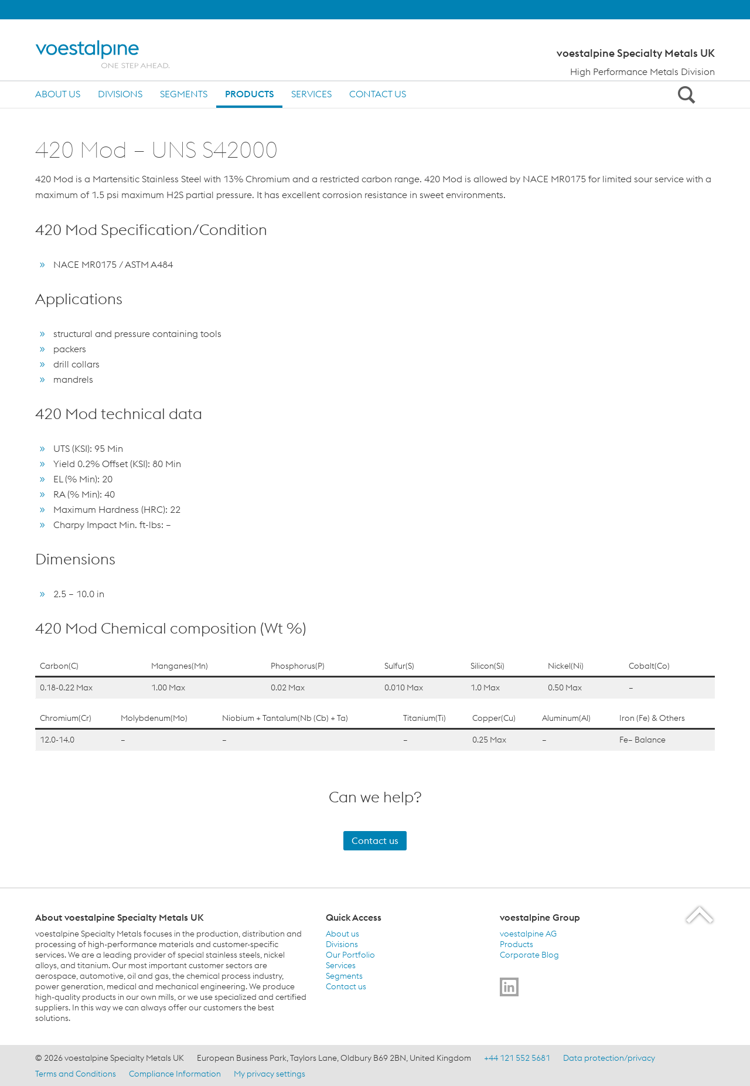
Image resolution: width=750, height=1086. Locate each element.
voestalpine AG (528, 933)
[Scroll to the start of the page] (700, 914)
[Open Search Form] (684, 94)
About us (57, 94)
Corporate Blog (529, 954)
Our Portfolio (350, 954)
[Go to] (509, 987)
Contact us (377, 94)
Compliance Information (175, 1073)
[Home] (112, 54)
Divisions (120, 94)
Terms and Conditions (75, 1073)
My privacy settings (269, 1073)
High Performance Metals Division (642, 71)
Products (249, 94)
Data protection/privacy (609, 1058)
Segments (183, 94)
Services (311, 94)
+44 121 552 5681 (517, 1058)
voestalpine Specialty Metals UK (636, 53)
